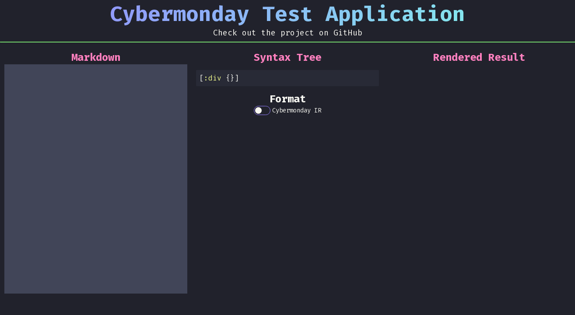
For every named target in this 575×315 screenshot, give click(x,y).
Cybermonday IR (296, 110)
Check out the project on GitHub (287, 33)
